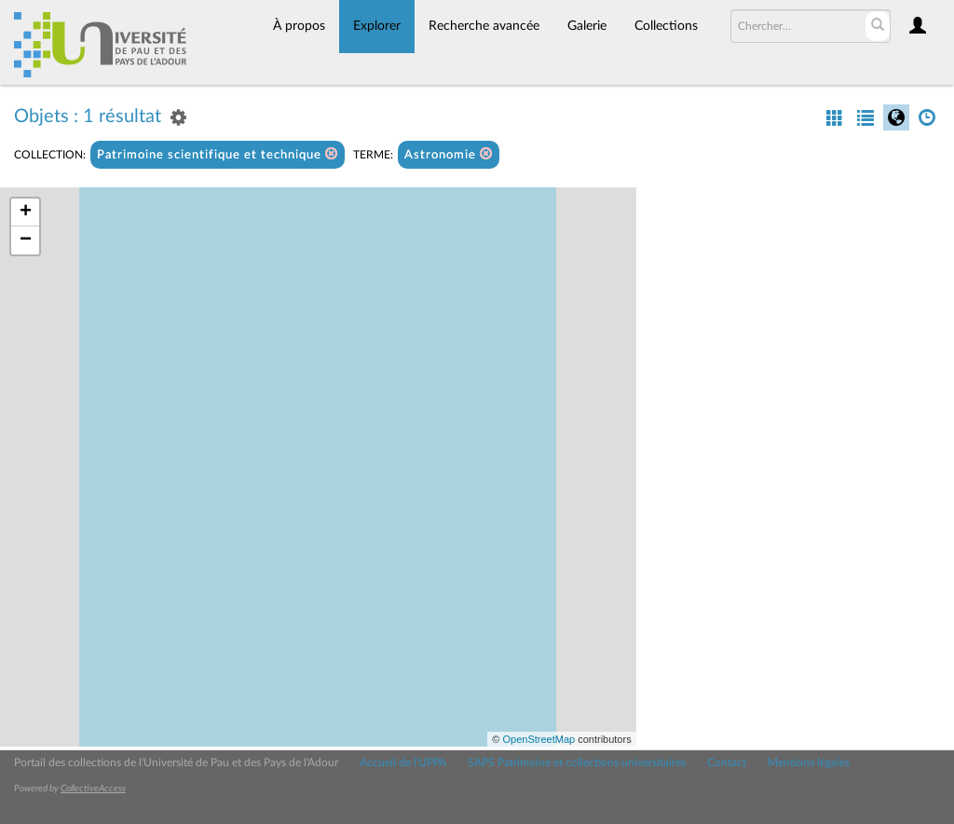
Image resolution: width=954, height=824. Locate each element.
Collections (666, 26)
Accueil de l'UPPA (403, 762)
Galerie (586, 26)
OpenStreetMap (538, 739)
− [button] (26, 240)
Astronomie (448, 154)
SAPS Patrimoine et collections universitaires (577, 762)
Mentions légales (809, 762)
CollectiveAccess (93, 788)
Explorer (377, 26)
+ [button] (26, 213)
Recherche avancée (484, 26)
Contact (726, 762)
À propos (299, 26)
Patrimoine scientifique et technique (217, 154)
